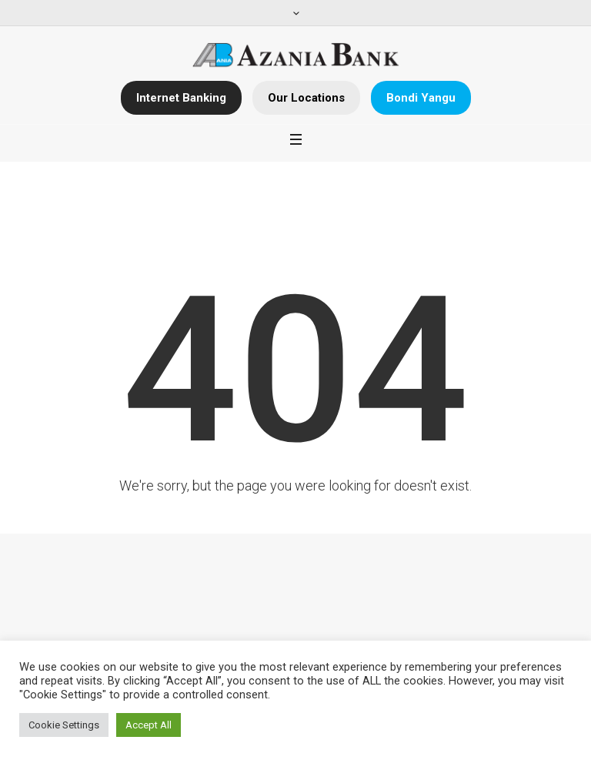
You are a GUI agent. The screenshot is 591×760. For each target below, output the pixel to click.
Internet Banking (181, 98)
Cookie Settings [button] (63, 725)
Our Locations (306, 98)
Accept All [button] (148, 725)
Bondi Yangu (421, 98)
